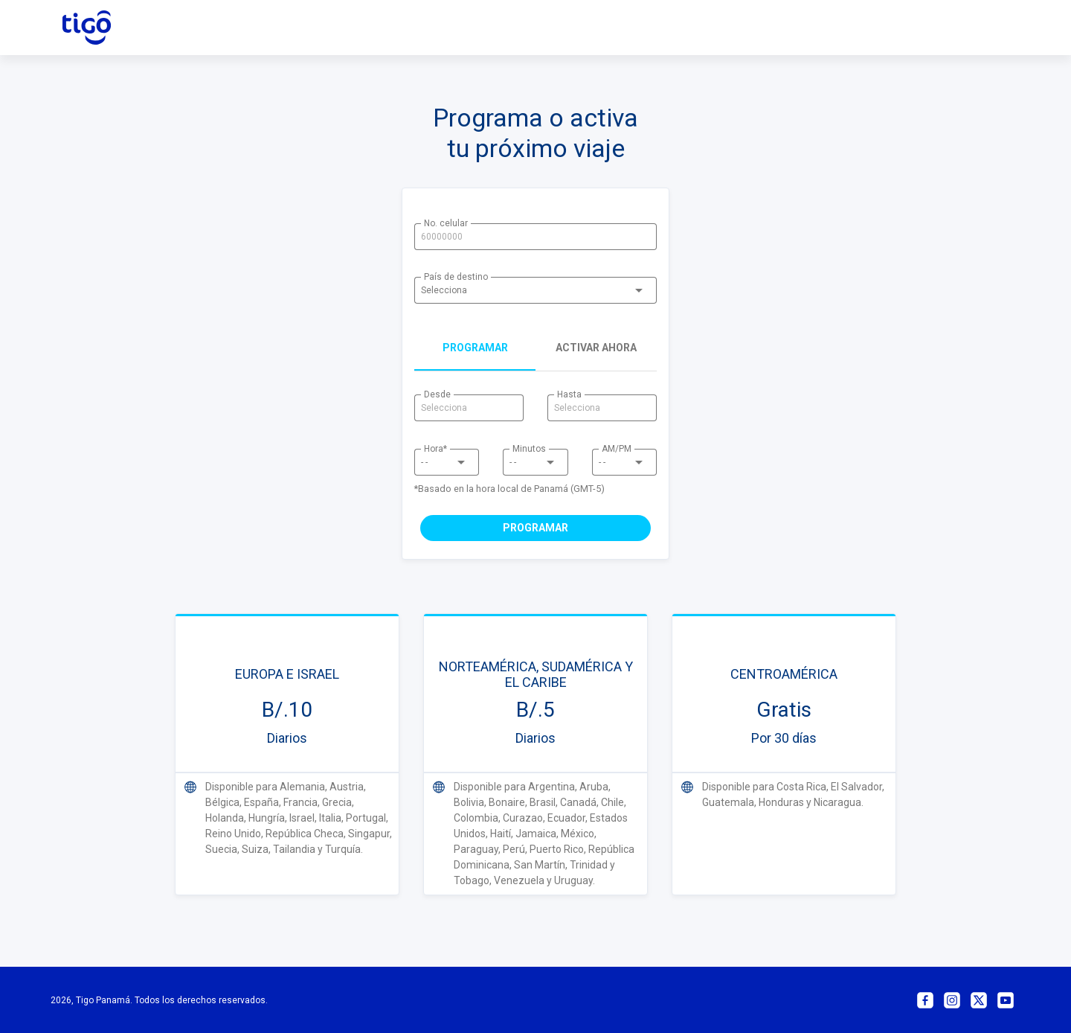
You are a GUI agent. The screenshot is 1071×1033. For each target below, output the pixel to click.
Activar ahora (596, 348)
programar (475, 348)
